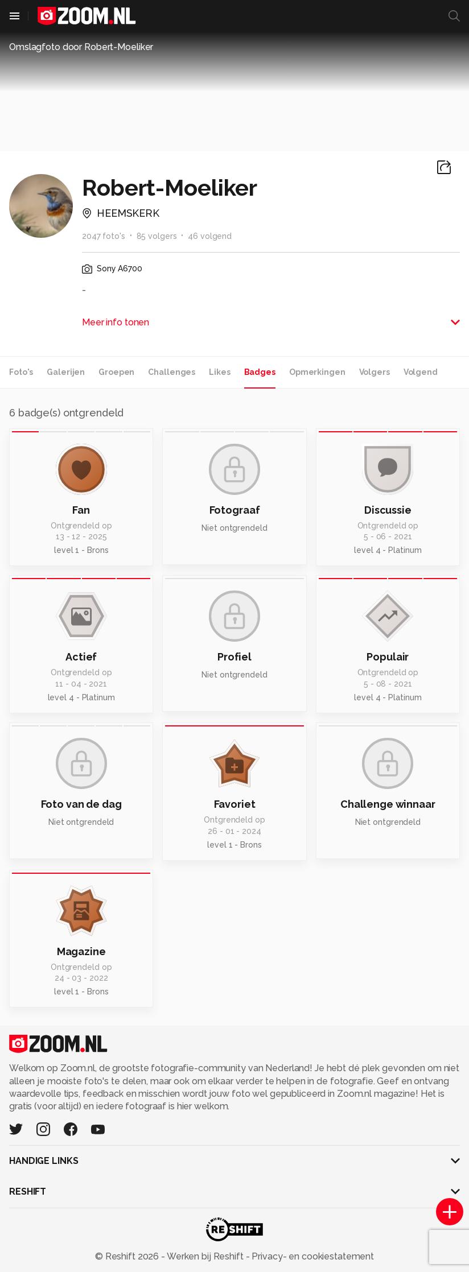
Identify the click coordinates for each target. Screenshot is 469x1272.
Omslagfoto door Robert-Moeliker (81, 47)
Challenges (171, 372)
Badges (259, 372)
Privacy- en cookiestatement (311, 1256)
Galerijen (66, 372)
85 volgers (157, 236)
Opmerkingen (317, 372)
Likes (219, 372)
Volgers (374, 372)
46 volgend (210, 236)
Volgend (421, 372)
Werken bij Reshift (205, 1256)
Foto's (21, 372)
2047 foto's (103, 236)
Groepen (116, 372)
